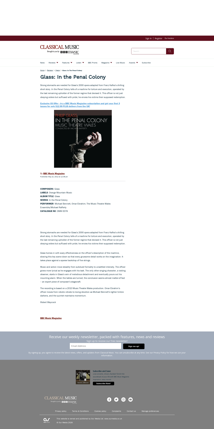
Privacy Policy (159, 352)
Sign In (148, 38)
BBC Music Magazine (51, 318)
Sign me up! (133, 346)
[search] (170, 51)
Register (158, 38)
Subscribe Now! (103, 383)
